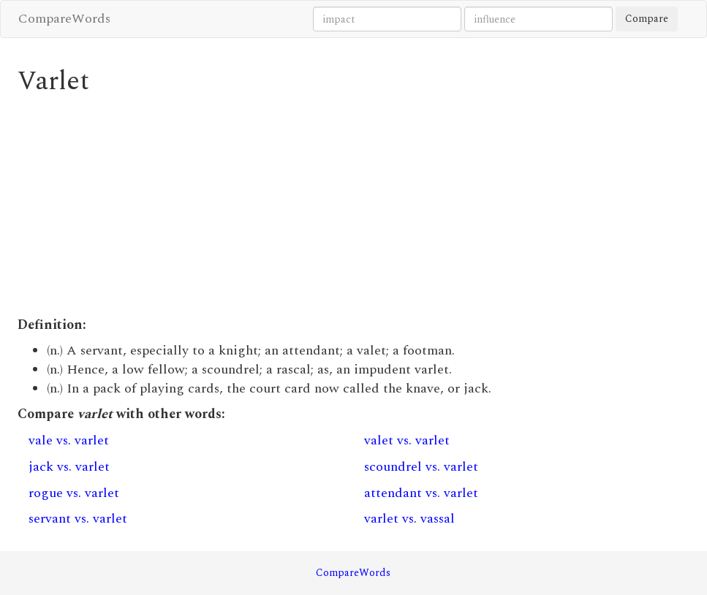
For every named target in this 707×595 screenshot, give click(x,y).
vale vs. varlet (69, 440)
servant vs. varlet (78, 518)
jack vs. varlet (69, 467)
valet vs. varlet (407, 440)
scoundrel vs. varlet (421, 467)
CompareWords (64, 19)
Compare (646, 18)
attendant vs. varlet (421, 493)
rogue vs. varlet (74, 493)
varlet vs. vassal (409, 518)
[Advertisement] (353, 206)
